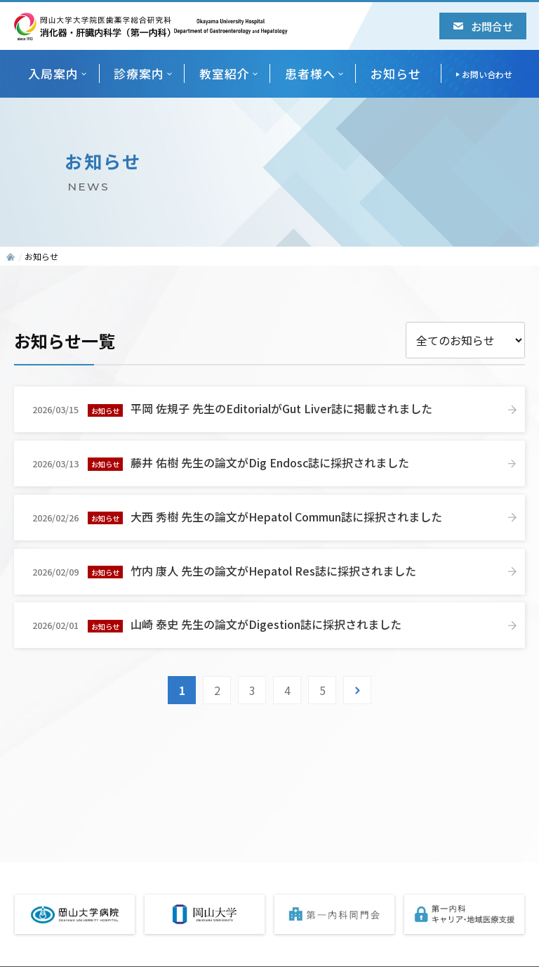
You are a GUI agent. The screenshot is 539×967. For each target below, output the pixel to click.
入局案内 (53, 73)
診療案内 (139, 73)
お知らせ (396, 73)
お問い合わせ (487, 74)
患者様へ (310, 73)
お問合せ (483, 26)
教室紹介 (224, 73)
